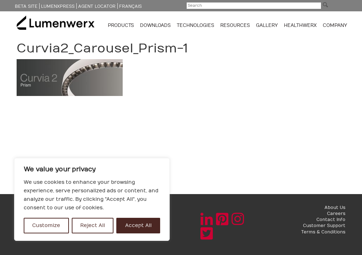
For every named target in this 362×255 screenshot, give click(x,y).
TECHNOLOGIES (196, 25)
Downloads (156, 25)
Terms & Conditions (323, 232)
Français (130, 6)
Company (335, 25)
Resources (235, 25)
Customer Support (324, 225)
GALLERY (267, 25)
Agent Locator (97, 6)
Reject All (92, 225)
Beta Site (26, 6)
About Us (335, 207)
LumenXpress (58, 6)
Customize (46, 225)
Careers (336, 213)
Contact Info (330, 219)
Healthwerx (300, 25)
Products (121, 25)
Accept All (138, 225)
